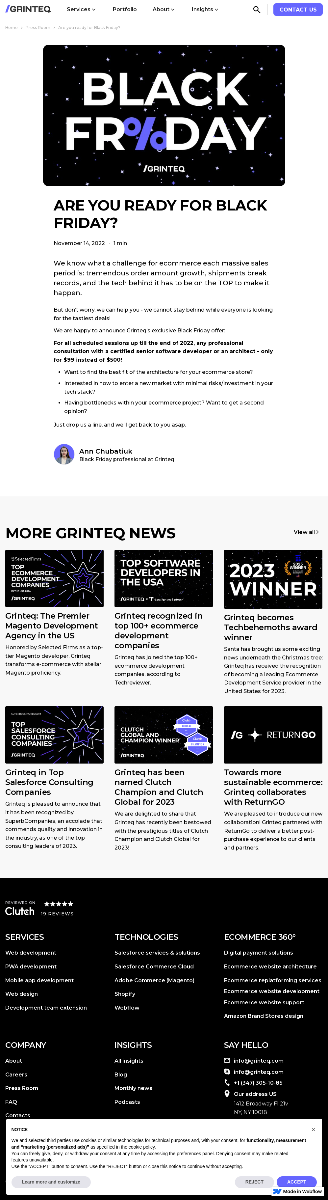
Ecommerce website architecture (270, 966)
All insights (128, 1061)
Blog (120, 1075)
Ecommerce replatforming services (272, 980)
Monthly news (133, 1088)
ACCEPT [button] (296, 1182)
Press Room (21, 1088)
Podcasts (127, 1102)
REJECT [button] (254, 1182)
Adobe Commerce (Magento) (154, 980)
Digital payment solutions (258, 953)
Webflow (126, 1008)
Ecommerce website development (271, 991)
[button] (82, 9)
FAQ (11, 1102)
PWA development (31, 966)
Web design (21, 994)
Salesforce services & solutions (157, 953)
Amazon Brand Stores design (263, 1016)
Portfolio (125, 9)
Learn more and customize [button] (51, 1182)
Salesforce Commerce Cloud (154, 966)
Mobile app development (39, 980)
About (13, 1061)
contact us (298, 10)
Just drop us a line (78, 425)
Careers (16, 1075)
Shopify (124, 994)
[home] (28, 9)
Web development (30, 953)
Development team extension (46, 1008)
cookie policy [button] (142, 1147)
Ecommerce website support (264, 1002)
